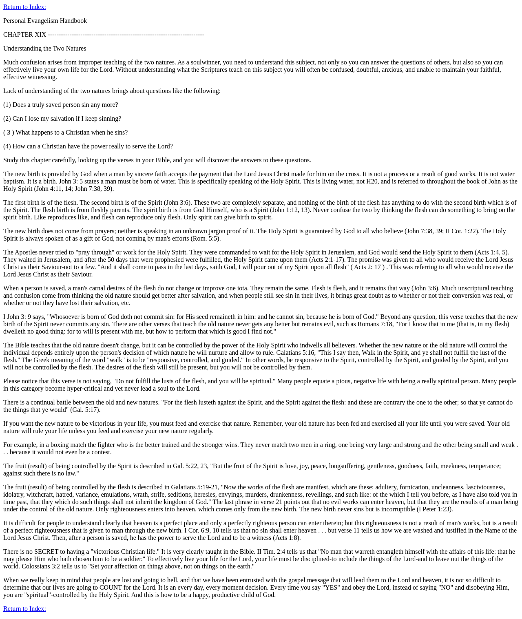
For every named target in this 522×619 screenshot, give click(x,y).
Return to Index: (24, 6)
